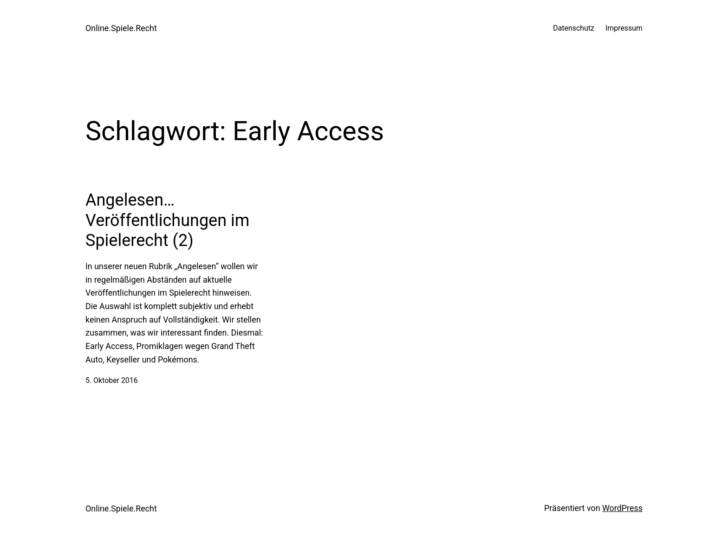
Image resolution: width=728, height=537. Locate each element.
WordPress (622, 508)
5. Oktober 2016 (111, 380)
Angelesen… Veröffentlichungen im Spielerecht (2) (167, 220)
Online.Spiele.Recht (121, 28)
